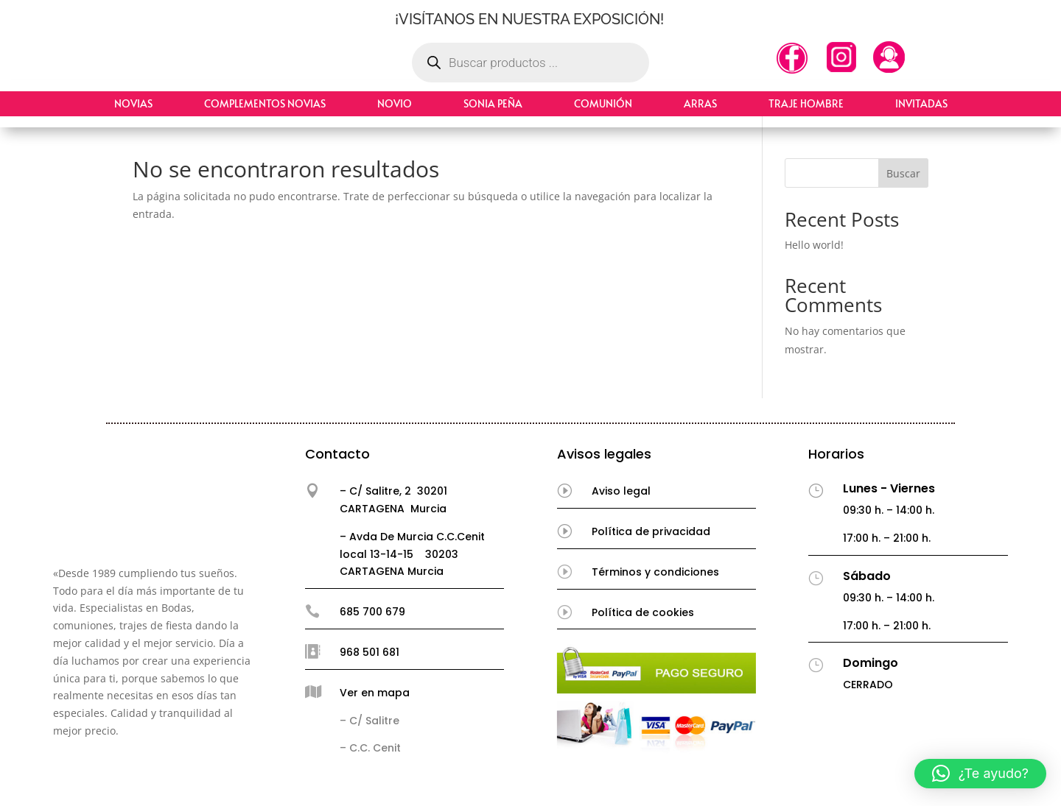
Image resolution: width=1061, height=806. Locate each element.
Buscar (903, 173)
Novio (394, 103)
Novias (133, 103)
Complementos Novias (265, 103)
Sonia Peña (492, 103)
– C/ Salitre (369, 720)
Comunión (603, 103)
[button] (980, 773)
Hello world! (814, 245)
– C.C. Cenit (370, 747)
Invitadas (921, 103)
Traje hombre (806, 103)
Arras (700, 103)
